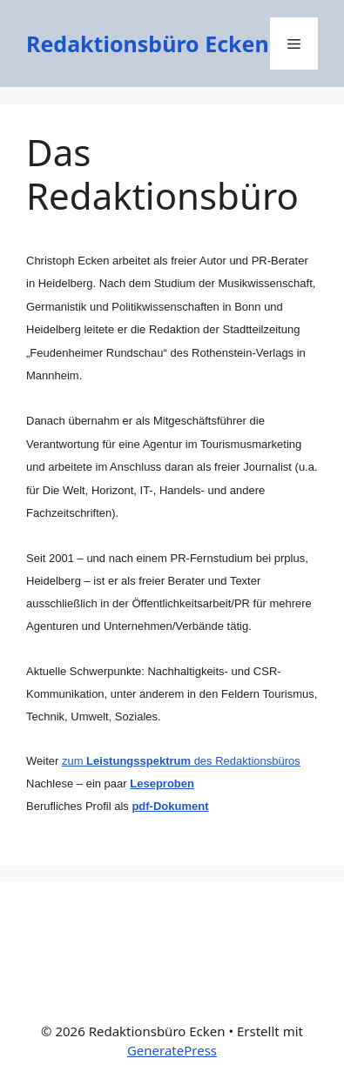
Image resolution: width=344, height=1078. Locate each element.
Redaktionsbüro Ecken (147, 43)
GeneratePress (172, 1050)
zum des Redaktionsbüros (181, 760)
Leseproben (162, 783)
